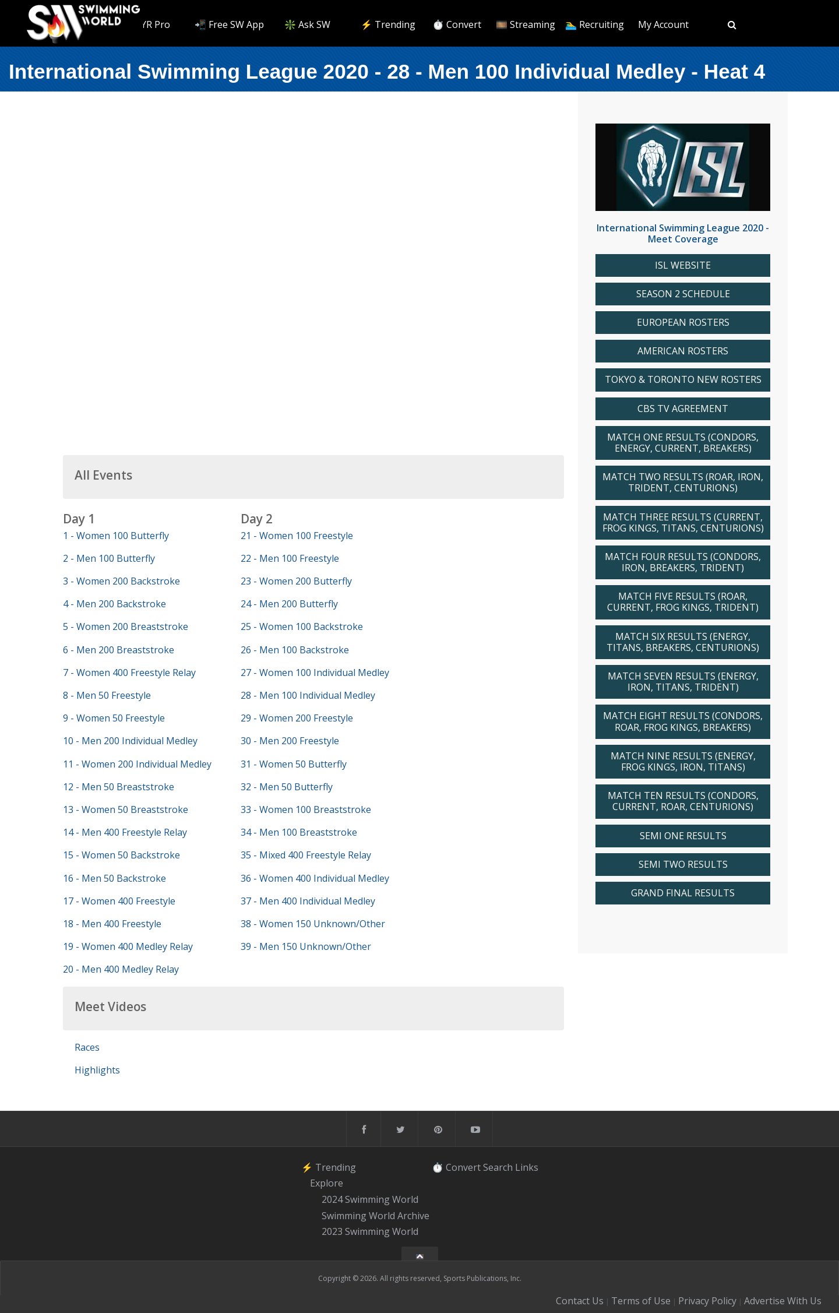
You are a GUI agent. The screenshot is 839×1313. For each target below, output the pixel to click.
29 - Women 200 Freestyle (297, 718)
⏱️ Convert (456, 24)
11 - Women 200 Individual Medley (137, 764)
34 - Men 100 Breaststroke (299, 832)
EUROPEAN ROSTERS (683, 322)
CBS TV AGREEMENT (682, 408)
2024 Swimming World (370, 1199)
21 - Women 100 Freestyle (297, 535)
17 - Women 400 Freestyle (119, 901)
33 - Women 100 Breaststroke (306, 809)
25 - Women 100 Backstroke (302, 626)
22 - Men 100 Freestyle (290, 558)
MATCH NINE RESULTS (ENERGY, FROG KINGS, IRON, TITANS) (683, 762)
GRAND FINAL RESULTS (683, 893)
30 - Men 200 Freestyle (290, 740)
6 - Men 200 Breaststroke (118, 649)
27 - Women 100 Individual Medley (315, 672)
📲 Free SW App (229, 24)
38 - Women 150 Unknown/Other (313, 923)
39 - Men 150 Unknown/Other (306, 946)
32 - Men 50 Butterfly (287, 786)
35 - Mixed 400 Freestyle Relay (306, 855)
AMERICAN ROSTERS (682, 351)
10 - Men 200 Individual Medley (130, 740)
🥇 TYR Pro (145, 24)
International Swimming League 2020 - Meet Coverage (683, 233)
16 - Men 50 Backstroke (114, 878)
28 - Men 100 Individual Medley (308, 695)
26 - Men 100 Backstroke (295, 649)
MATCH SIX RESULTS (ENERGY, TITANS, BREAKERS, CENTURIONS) (683, 642)
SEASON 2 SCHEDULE (683, 294)
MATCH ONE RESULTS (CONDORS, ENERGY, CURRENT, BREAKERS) (683, 443)
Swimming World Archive (375, 1215)
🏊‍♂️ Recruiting (594, 24)
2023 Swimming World (370, 1232)
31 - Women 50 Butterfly (294, 764)
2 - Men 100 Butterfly (109, 558)
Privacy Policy (707, 1300)
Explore (326, 1183)
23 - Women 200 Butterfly (296, 581)
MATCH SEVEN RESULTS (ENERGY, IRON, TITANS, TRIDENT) (683, 682)
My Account (663, 24)
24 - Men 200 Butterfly (289, 603)
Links (526, 1167)
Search (498, 1167)
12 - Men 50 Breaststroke (118, 786)
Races (87, 1047)
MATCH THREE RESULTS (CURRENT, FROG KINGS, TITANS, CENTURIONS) (683, 523)
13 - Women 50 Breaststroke (125, 809)
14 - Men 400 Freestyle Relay (125, 832)
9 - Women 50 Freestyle (114, 718)
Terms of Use (641, 1300)
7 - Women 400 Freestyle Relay (129, 672)
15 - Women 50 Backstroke (121, 855)
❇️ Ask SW (307, 24)
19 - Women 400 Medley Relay (128, 946)
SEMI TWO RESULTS (683, 864)
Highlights (97, 1070)
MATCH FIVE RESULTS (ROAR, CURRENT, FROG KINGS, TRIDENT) (683, 602)
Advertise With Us (783, 1300)
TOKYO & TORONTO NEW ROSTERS (683, 379)
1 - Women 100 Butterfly (116, 535)
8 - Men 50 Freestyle (107, 695)
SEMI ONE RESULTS (683, 836)
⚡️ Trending (388, 24)
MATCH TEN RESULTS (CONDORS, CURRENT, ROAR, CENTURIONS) (683, 801)
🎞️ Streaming (525, 24)
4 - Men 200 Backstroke (114, 603)
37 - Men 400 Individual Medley (308, 901)
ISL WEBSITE (683, 265)
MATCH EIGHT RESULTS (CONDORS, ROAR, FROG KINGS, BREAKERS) (683, 721)
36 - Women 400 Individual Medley (315, 878)
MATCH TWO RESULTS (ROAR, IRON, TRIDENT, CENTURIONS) (682, 482)
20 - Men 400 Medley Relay (121, 969)
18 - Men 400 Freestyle (112, 923)
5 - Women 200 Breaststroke (125, 626)
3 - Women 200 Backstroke (121, 581)
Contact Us (580, 1300)
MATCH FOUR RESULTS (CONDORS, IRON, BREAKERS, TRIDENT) (683, 562)
